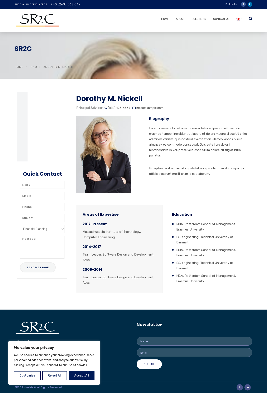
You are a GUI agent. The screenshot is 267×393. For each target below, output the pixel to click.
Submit (149, 364)
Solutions (199, 18)
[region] (54, 363)
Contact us (221, 18)
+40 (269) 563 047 (66, 4)
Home (165, 18)
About (180, 18)
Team (33, 67)
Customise (27, 375)
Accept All (81, 375)
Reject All (55, 375)
